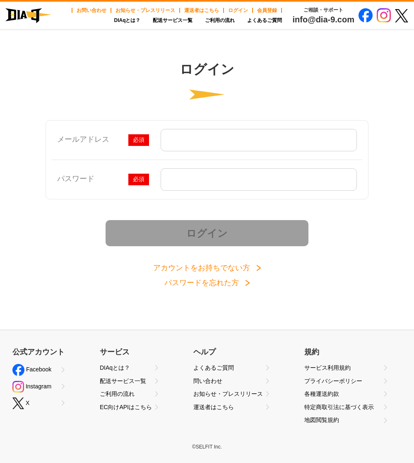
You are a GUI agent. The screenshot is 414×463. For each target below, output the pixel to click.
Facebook (31, 370)
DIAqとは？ (127, 20)
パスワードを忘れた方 (201, 283)
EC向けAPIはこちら (126, 407)
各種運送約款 (321, 393)
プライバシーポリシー (333, 381)
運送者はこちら (201, 10)
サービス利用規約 (327, 367)
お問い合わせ (91, 10)
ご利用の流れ (220, 20)
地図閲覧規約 (321, 420)
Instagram (31, 387)
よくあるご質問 (264, 20)
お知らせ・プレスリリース (145, 10)
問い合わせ (207, 381)
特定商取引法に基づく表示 (339, 407)
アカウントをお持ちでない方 (201, 268)
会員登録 (267, 10)
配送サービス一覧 (173, 20)
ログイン (238, 10)
